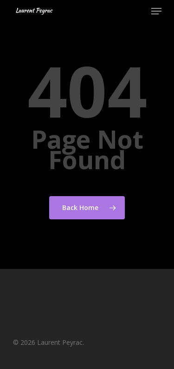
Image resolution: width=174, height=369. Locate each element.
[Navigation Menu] (156, 11)
